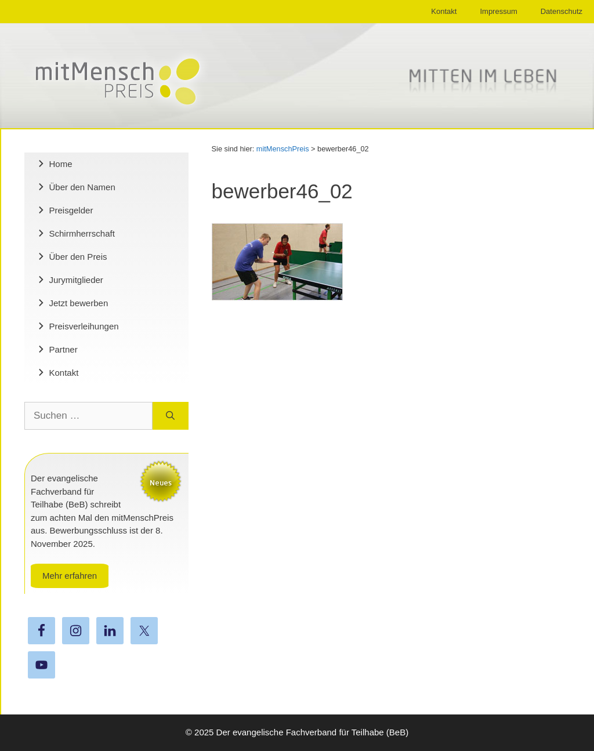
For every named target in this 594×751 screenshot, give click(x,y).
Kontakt (444, 11)
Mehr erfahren (69, 576)
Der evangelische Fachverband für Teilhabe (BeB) (312, 732)
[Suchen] (170, 416)
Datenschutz (561, 11)
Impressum (498, 11)
